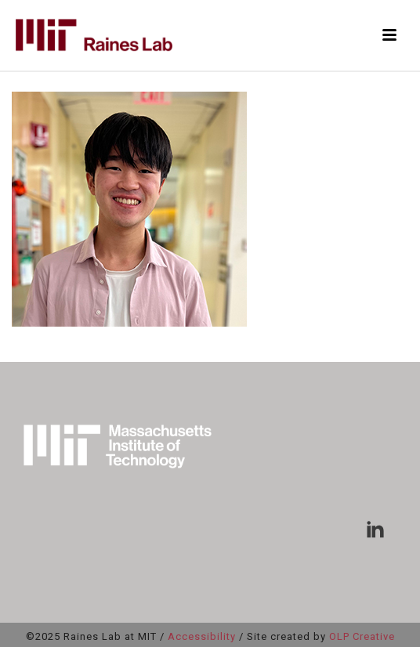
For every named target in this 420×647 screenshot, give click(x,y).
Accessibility (202, 636)
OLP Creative (362, 636)
